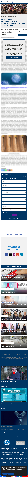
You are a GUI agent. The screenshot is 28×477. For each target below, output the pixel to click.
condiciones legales (16, 212)
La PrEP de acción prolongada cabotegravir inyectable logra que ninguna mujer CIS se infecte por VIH (13, 332)
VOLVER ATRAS (22, 35)
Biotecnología (5, 316)
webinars (11, 403)
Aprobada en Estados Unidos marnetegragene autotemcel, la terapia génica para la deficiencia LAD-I (13, 318)
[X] (9, 170)
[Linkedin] (4, 170)
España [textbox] (4, 199)
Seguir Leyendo (14, 57)
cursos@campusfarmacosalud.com (8, 432)
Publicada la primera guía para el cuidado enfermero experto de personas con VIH (13, 291)
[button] (1, 1)
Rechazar (11, 473)
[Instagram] (8, 170)
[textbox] (14, 192)
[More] (11, 170)
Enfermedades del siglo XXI (8, 275)
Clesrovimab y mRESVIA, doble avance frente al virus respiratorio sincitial (13, 305)
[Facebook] (2, 170)
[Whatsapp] (6, 170)
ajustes (12, 470)
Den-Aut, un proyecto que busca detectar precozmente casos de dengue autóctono (13, 346)
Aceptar (5, 473)
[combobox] (14, 192)
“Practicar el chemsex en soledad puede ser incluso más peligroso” (13, 278)
